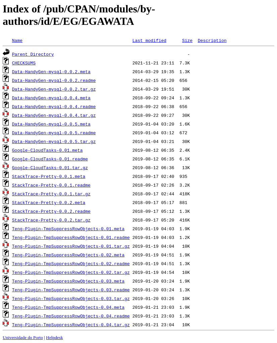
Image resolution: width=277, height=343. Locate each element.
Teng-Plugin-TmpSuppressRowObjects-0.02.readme (71, 263)
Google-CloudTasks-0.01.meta (47, 150)
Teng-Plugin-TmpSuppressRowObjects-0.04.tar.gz (71, 325)
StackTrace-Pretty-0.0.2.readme (51, 211)
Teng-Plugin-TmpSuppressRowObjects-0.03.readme (71, 290)
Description (212, 40)
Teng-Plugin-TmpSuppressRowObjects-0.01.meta (68, 229)
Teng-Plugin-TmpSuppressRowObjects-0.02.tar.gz (71, 272)
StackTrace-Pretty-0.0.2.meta (48, 202)
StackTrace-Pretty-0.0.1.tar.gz (51, 194)
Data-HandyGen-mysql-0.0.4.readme (54, 106)
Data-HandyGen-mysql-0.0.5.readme (54, 133)
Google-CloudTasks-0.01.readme (50, 159)
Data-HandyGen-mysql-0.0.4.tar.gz (54, 115)
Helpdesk (54, 337)
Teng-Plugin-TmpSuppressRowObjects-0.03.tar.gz (71, 298)
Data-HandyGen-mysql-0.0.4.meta (51, 98)
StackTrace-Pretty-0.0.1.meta (48, 176)
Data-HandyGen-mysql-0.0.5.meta (51, 124)
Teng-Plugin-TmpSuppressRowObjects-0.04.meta (68, 307)
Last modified (149, 40)
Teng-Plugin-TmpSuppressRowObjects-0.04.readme (71, 316)
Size (187, 40)
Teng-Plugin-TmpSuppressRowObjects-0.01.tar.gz (71, 246)
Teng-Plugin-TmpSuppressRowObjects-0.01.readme (71, 237)
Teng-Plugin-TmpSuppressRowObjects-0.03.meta (68, 281)
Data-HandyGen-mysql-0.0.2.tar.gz (54, 89)
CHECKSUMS (24, 63)
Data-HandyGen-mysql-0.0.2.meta (51, 71)
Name (17, 40)
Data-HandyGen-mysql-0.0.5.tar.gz (54, 141)
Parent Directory (33, 54)
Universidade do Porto (23, 337)
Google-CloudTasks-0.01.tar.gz (50, 167)
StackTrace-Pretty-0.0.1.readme (51, 185)
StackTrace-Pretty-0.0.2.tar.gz (51, 220)
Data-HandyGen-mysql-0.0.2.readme (54, 80)
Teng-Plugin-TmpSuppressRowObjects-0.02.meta (68, 255)
